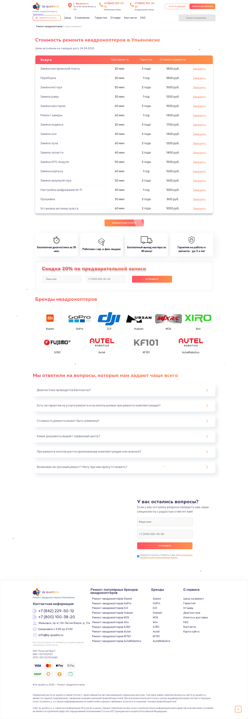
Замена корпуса (51, 171)
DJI (155, 608)
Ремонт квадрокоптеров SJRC (111, 627)
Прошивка (47, 199)
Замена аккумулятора (55, 180)
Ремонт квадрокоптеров (49, 26)
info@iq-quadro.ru (50, 635)
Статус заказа (177, 6)
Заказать (199, 69)
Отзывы (116, 17)
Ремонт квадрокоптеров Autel (111, 631)
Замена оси (48, 134)
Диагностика (191, 612)
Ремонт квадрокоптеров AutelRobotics (116, 641)
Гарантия (101, 17)
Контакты (130, 17)
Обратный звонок (202, 6)
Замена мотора (51, 87)
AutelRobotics (161, 641)
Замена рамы (49, 96)
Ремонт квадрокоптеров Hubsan (112, 612)
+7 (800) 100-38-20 (56, 617)
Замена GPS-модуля (54, 162)
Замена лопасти (51, 152)
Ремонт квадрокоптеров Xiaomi (112, 598)
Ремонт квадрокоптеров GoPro (111, 603)
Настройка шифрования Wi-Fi (61, 190)
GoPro (156, 603)
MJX (155, 617)
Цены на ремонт (193, 598)
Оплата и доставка (195, 617)
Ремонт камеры (51, 115)
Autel (156, 631)
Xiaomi (157, 598)
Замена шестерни (53, 106)
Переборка (48, 78)
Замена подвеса (51, 124)
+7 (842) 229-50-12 (56, 611)
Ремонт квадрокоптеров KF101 (111, 636)
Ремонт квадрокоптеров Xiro (110, 622)
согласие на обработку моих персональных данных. (166, 556)
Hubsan (157, 612)
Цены (67, 17)
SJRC (156, 626)
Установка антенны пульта (59, 208)
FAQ (142, 17)
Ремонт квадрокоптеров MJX (110, 617)
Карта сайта (191, 631)
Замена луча (49, 143)
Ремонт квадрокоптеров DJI (110, 608)
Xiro (155, 622)
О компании (82, 17)
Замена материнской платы (60, 68)
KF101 (156, 636)
